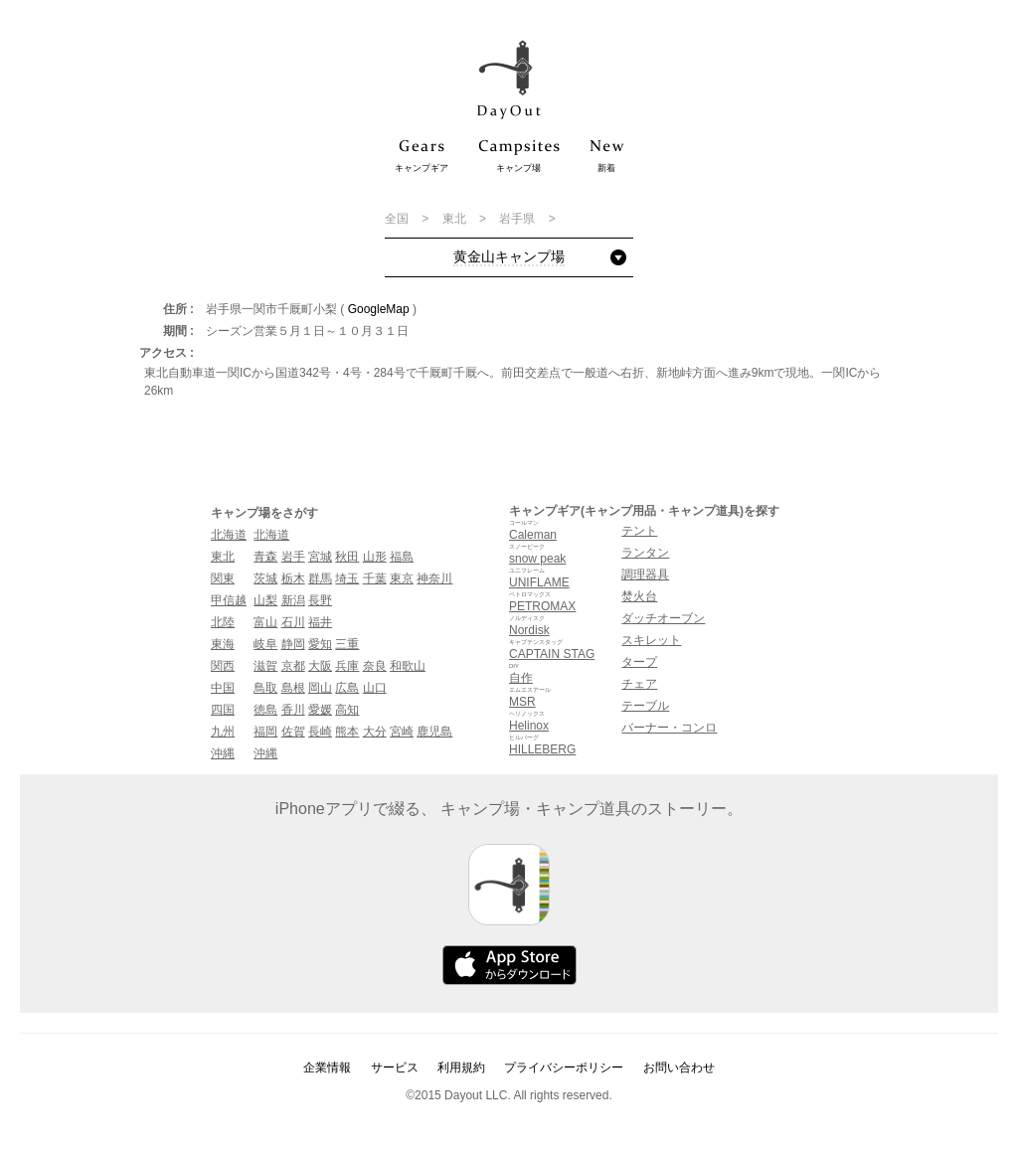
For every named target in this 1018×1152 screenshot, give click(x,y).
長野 (320, 600)
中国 (223, 688)
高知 (347, 710)
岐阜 (265, 644)
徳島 (265, 710)
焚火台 (639, 596)
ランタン (645, 553)
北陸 (223, 622)
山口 (375, 688)
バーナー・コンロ (669, 728)
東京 (402, 578)
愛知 (320, 644)
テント (639, 531)
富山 (265, 622)
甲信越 (229, 600)
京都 (293, 666)
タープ (639, 662)
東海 (223, 644)
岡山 (320, 688)
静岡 (293, 644)
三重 (347, 644)
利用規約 (461, 1067)
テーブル (645, 706)
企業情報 (327, 1067)
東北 (455, 219)
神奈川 (434, 578)
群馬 (320, 578)
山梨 (265, 600)
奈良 (375, 666)
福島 (402, 557)
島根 (293, 688)
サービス (395, 1067)
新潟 (293, 600)
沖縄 (223, 753)
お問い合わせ (679, 1067)
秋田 (347, 557)
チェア (639, 684)
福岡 (265, 732)
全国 (398, 219)
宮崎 (402, 732)
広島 (347, 688)
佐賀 (293, 732)
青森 (265, 557)
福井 (320, 622)
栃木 (293, 578)
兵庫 (347, 666)
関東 (223, 578)
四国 (223, 710)
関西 (223, 666)
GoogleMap (379, 309)
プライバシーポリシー (563, 1067)
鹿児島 (434, 732)
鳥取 (265, 688)
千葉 (375, 578)
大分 (375, 732)
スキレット (651, 640)
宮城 (320, 557)
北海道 (229, 535)
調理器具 (645, 574)
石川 (293, 622)
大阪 (320, 666)
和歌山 (407, 666)
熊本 (347, 732)
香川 (293, 710)
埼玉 (347, 578)
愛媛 (320, 710)
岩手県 (518, 219)
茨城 (265, 578)
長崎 (320, 732)
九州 (223, 732)
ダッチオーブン (663, 618)
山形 (375, 557)
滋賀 (265, 666)
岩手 (293, 557)
